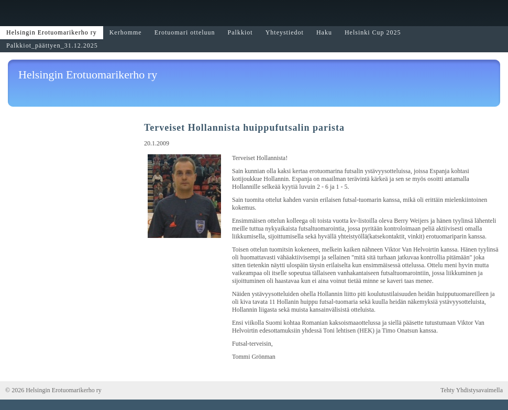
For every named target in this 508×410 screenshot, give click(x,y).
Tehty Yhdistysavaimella (471, 390)
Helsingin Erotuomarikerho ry (87, 74)
